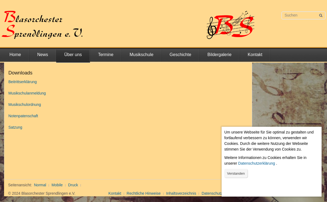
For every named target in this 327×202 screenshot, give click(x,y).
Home (15, 54)
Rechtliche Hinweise (144, 193)
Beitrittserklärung (22, 82)
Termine (106, 54)
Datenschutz (212, 193)
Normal (40, 185)
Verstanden (236, 173)
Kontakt (255, 54)
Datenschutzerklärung (256, 163)
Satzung (15, 127)
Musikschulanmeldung (27, 93)
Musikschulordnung (24, 104)
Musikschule (142, 54)
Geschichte (180, 54)
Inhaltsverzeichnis (181, 193)
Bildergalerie (220, 54)
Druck (73, 185)
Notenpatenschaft (23, 116)
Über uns (73, 54)
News (42, 54)
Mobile (57, 185)
